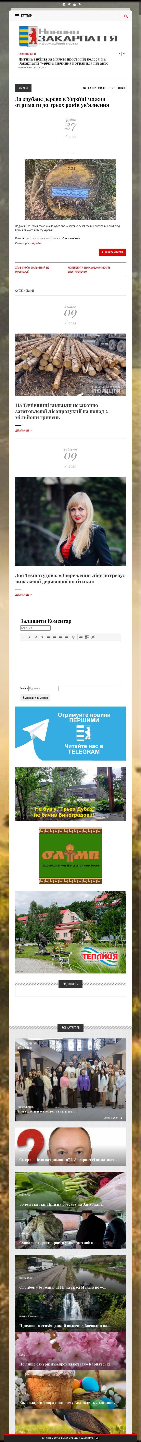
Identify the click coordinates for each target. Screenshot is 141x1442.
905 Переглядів (94, 88)
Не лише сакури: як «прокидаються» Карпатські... (66, 1364)
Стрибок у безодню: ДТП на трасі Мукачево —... (62, 1287)
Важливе (23, 1355)
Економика (24, 1195)
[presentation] (23, 637)
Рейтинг (118, 88)
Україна (36, 243)
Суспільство (26, 1107)
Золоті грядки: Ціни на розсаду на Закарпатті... (62, 1204)
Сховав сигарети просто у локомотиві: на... (59, 1242)
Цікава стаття (112, 252)
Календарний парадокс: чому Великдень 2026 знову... (68, 1402)
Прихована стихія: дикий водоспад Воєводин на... (64, 1325)
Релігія (22, 1393)
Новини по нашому (28, 1317)
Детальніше (24, 430)
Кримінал (24, 1234)
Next (124, 54)
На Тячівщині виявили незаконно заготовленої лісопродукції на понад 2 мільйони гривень (61, 411)
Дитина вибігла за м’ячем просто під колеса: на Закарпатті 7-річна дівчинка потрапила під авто (63, 61)
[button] (23, 637)
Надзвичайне (26, 1278)
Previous (120, 54)
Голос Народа (25, 1151)
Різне (22, 1432)
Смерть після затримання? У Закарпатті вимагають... (69, 1159)
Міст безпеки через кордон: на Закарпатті (46, 1111)
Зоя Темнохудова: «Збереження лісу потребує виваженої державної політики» (70, 578)
